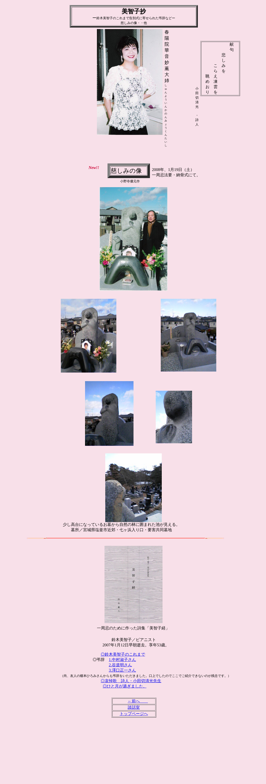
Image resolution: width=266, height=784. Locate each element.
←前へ (138, 701)
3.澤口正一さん (122, 670)
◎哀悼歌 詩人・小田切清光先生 (131, 681)
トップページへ (134, 714)
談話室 (134, 707)
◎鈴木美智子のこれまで (123, 654)
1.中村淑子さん (122, 659)
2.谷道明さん (120, 665)
